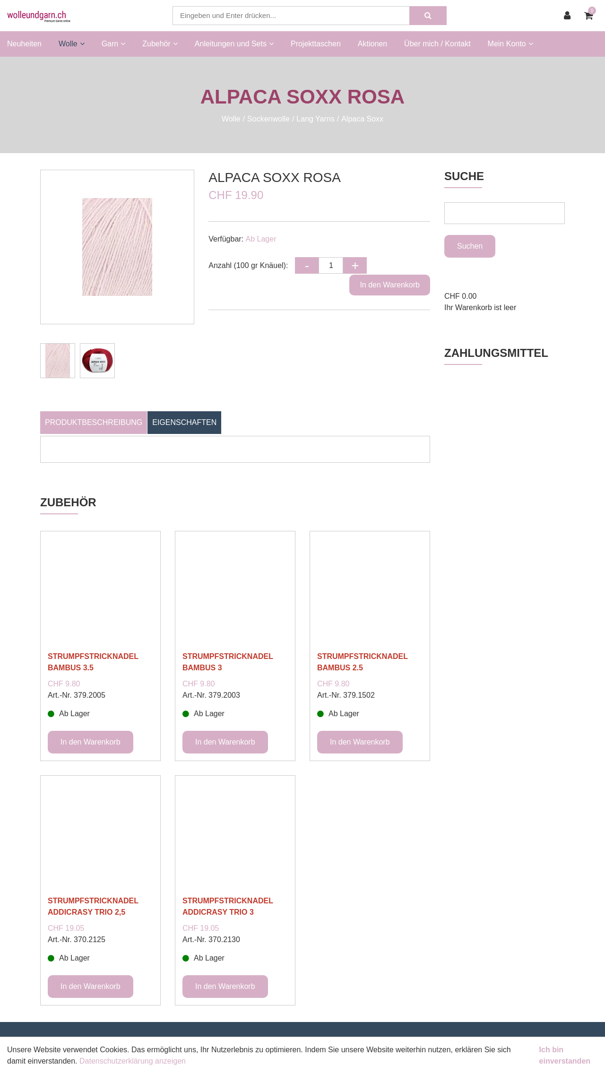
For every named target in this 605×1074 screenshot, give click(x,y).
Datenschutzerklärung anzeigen (132, 1061)
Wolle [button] (72, 44)
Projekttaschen (316, 44)
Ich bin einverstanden (564, 1055)
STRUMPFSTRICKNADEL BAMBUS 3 (227, 662)
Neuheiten (24, 44)
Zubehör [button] (160, 44)
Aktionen (372, 44)
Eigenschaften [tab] (184, 422)
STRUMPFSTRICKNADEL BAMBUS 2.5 (362, 662)
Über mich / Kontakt (437, 44)
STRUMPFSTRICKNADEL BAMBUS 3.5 (93, 662)
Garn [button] (114, 44)
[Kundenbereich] (569, 15)
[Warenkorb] (591, 15)
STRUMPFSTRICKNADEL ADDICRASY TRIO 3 (227, 906)
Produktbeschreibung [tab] (93, 422)
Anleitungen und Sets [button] (234, 44)
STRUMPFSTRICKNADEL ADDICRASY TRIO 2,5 (93, 906)
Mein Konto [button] (510, 44)
